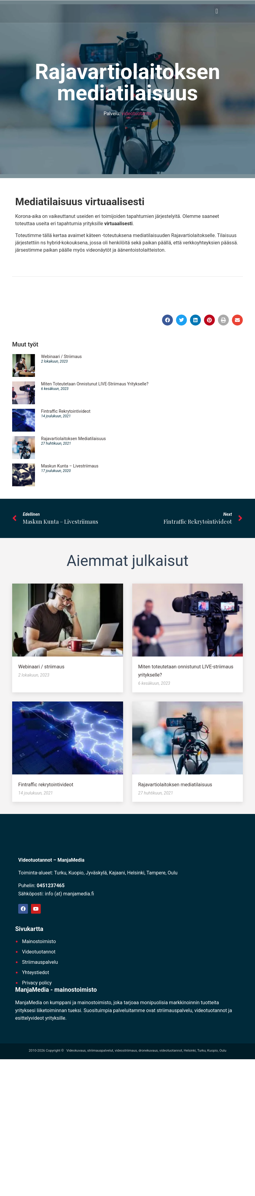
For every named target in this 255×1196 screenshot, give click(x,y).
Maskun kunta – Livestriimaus (69, 467)
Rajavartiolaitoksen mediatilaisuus (73, 439)
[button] (217, 12)
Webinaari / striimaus (61, 357)
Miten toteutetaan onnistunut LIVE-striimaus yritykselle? (94, 385)
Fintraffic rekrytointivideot (66, 412)
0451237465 (51, 886)
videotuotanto (136, 115)
